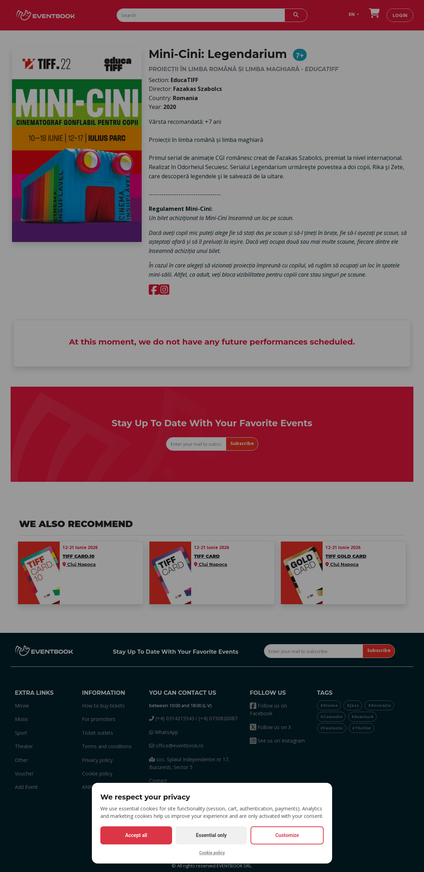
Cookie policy (212, 852)
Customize (287, 835)
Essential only (211, 835)
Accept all (136, 835)
